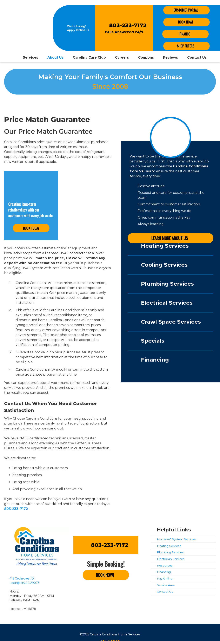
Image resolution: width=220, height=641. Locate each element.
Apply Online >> (78, 30)
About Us (55, 57)
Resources (165, 565)
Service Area (166, 585)
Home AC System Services (176, 539)
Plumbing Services (170, 552)
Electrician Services (171, 559)
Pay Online (164, 578)
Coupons (146, 57)
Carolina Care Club (89, 57)
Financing (164, 572)
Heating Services (169, 546)
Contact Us (197, 57)
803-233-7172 (127, 25)
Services (30, 57)
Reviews (170, 57)
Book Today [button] (31, 228)
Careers (122, 57)
